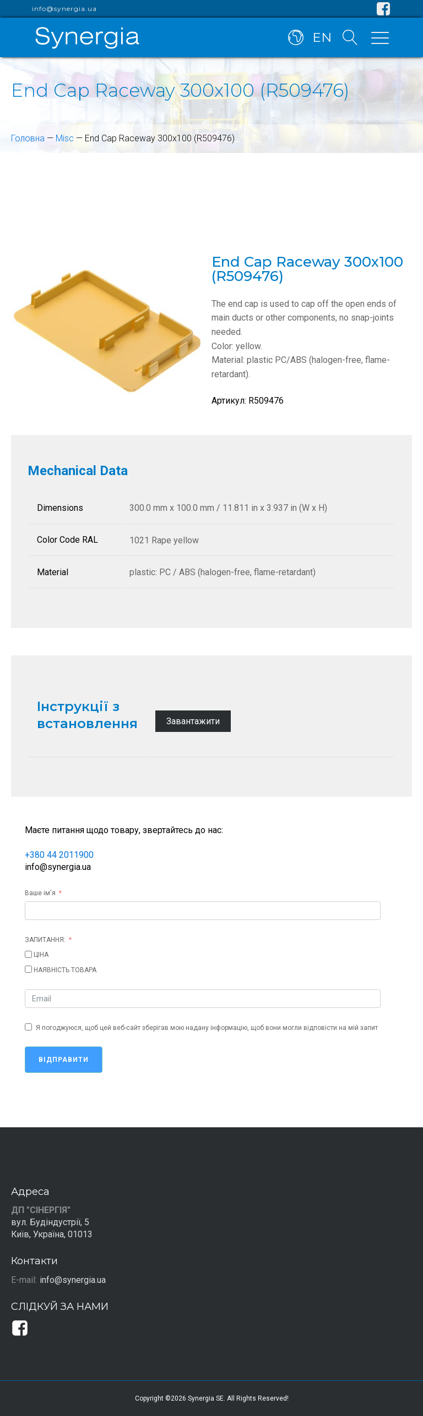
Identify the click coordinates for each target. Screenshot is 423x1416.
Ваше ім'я (40, 893)
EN (322, 37)
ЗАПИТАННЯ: (45, 940)
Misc (65, 138)
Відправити (64, 1060)
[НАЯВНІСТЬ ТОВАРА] (28, 969)
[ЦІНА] (28, 954)
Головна (28, 138)
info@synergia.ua (64, 8)
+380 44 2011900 (59, 855)
